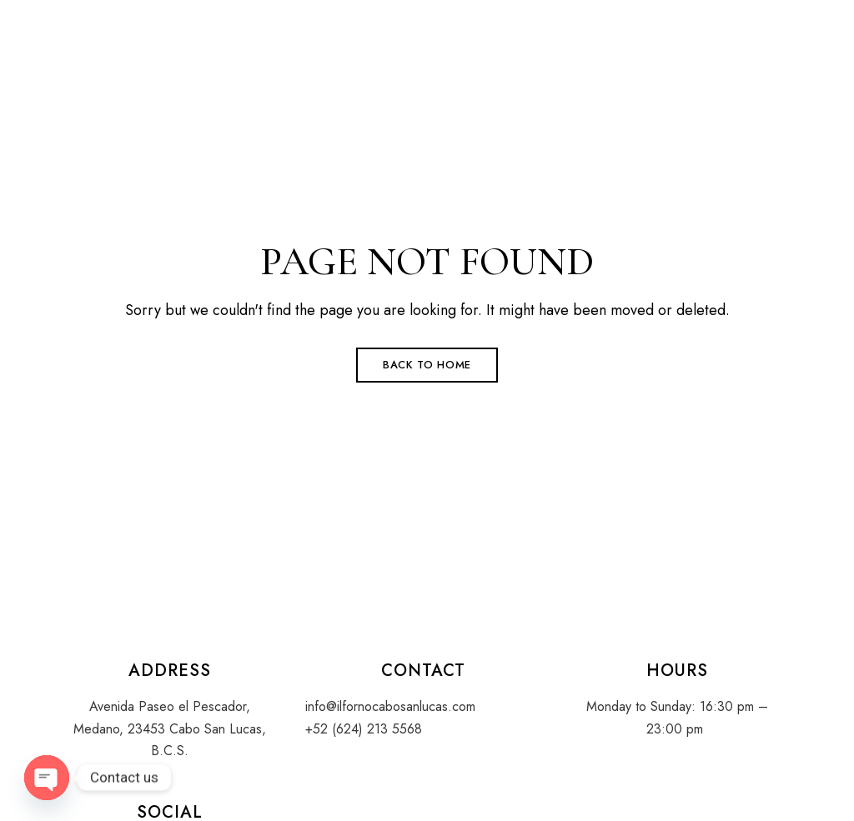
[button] (692, 39)
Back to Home (427, 365)
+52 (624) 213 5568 (363, 728)
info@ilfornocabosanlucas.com (390, 706)
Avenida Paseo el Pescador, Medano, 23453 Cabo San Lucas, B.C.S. (169, 728)
